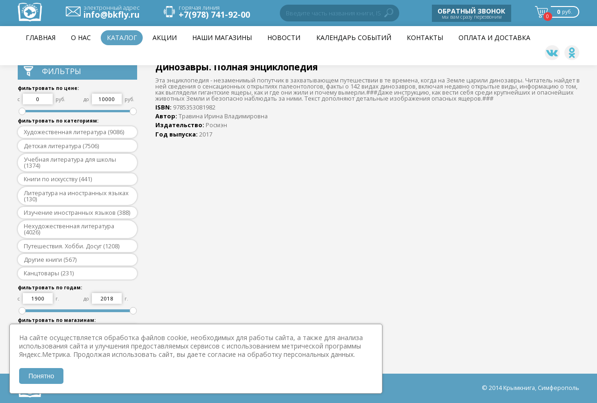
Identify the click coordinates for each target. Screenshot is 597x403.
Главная (41, 37)
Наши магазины (222, 37)
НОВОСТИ (283, 37)
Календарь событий (353, 37)
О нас (81, 37)
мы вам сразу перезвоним (471, 13)
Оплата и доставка (494, 37)
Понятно (41, 376)
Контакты (425, 37)
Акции (165, 37)
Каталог (122, 37)
